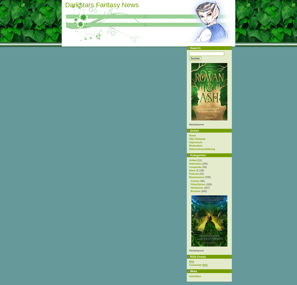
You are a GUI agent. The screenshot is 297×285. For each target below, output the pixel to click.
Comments (198, 265)
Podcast (194, 173)
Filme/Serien (198, 184)
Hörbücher (197, 187)
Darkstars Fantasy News (102, 5)
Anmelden (195, 276)
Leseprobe (195, 167)
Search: (195, 48)
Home (192, 135)
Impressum (195, 142)
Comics (195, 181)
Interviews (195, 163)
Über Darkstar (197, 139)
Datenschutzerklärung (202, 149)
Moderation (195, 145)
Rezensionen (196, 177)
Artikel (193, 160)
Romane (195, 191)
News (192, 170)
